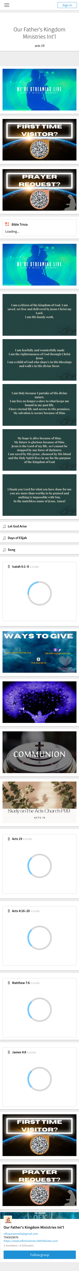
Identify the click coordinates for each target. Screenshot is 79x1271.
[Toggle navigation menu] (6, 5)
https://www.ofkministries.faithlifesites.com (31, 1241)
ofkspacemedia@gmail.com (21, 1234)
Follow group (39, 1255)
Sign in (67, 5)
